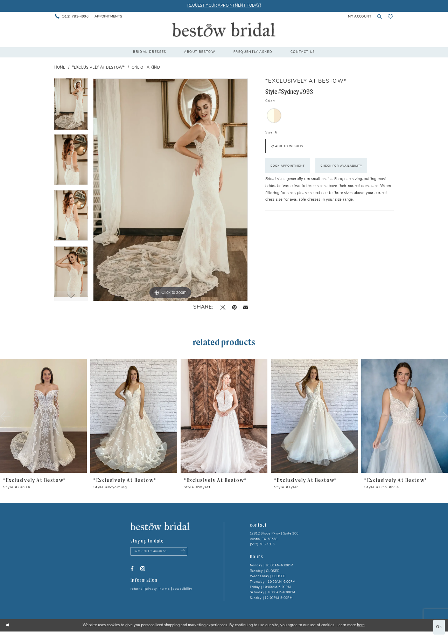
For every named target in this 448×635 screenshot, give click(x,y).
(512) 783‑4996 (262, 544)
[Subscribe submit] (182, 551)
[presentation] (43, 416)
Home (59, 68)
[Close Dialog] (7, 625)
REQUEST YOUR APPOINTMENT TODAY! (224, 6)
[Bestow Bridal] (223, 29)
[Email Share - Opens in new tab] (245, 307)
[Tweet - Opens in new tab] (222, 307)
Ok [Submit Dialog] (439, 627)
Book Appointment (288, 166)
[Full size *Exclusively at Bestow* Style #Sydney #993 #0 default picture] (170, 190)
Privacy (151, 589)
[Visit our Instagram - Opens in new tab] (142, 569)
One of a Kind (146, 68)
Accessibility (182, 589)
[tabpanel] (71, 106)
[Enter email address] (159, 551)
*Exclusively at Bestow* (98, 68)
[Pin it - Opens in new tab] (234, 307)
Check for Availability (341, 166)
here (361, 625)
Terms (165, 589)
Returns (136, 589)
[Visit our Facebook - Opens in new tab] (132, 569)
